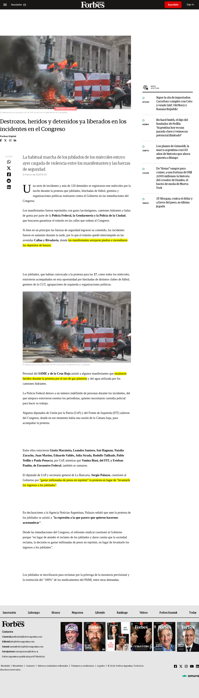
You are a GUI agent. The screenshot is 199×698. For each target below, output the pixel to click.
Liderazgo (34, 612)
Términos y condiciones (82, 666)
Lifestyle (100, 612)
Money (56, 612)
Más (172, 87)
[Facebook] (175, 666)
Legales (101, 666)
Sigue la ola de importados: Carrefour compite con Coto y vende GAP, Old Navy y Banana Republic (174, 103)
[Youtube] (192, 666)
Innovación (9, 612)
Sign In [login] (190, 4)
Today (192, 612)
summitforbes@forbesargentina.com (26, 647)
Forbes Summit (168, 612)
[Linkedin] (197, 666)
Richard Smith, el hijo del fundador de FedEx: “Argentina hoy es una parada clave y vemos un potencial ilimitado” (172, 128)
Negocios (77, 612)
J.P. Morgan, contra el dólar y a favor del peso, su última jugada (174, 202)
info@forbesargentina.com (22, 642)
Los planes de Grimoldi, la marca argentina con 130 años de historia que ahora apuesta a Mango (173, 152)
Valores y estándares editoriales (53, 666)
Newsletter (18, 666)
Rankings (122, 612)
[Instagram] (186, 666)
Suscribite (173, 4)
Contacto (30, 666)
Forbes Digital (8, 136)
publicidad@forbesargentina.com (27, 637)
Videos (144, 612)
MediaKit (5, 666)
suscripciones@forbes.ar (26, 652)
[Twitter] (181, 666)
